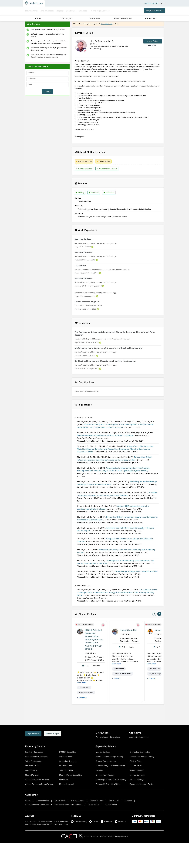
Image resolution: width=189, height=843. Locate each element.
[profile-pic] (80, 632)
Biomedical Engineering (140, 752)
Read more (81, 682)
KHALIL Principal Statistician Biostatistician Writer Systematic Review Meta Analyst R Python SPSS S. (94, 640)
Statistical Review (32, 765)
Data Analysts (66, 18)
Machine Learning (86, 692)
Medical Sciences (137, 775)
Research (94, 192)
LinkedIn (120, 821)
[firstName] (47, 73)
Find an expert (47, 10)
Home (27, 801)
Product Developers (123, 18)
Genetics (99, 770)
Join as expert (151, 3)
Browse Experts (77, 801)
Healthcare (63, 779)
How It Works (31, 10)
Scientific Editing (66, 770)
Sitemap (128, 801)
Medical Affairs (136, 765)
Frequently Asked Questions (108, 737)
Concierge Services (100, 10)
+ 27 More (151, 678)
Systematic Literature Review (142, 784)
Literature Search (66, 765)
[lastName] (47, 78)
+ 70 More (116, 678)
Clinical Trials (84, 687)
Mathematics (119, 669)
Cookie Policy (111, 805)
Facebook (107, 821)
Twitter (93, 821)
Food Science (31, 770)
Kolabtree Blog (79, 821)
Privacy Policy (93, 805)
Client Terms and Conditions (37, 805)
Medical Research (66, 784)
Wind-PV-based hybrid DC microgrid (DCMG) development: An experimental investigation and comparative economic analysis (115, 426)
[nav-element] (154, 614)
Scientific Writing (66, 756)
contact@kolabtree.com (139, 737)
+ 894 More (82, 697)
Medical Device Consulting (70, 775)
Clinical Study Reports (105, 775)
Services (84, 10)
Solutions (71, 10)
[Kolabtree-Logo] (34, 3)
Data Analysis (104, 161)
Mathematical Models (108, 168)
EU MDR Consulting (67, 752)
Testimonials (114, 801)
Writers (38, 18)
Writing (80, 192)
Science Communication (106, 761)
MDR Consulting (137, 770)
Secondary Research (68, 761)
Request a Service (154, 10)
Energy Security (84, 161)
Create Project (152, 41)
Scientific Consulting (34, 761)
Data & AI (109, 192)
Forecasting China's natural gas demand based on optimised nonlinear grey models (114, 458)
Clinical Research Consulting (37, 779)
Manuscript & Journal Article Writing (111, 779)
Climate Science (84, 168)
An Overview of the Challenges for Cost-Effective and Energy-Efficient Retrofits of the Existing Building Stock (117, 592)
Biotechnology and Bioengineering (110, 765)
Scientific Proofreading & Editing (109, 756)
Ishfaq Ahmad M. (128, 630)
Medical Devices (103, 752)
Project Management (157, 674)
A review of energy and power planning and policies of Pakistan (117, 494)
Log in (162, 3)
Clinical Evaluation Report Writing (39, 784)
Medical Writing (31, 775)
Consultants (94, 18)
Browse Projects (96, 801)
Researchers (151, 18)
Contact (47, 91)
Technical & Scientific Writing (108, 784)
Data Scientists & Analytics (36, 756)
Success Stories (42, 801)
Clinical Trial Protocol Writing (142, 756)
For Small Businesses (34, 752)
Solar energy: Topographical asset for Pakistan (136, 571)
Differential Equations (122, 674)
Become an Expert (68, 734)
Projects (60, 10)
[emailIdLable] (47, 84)
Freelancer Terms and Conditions (68, 805)
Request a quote (106, 24)
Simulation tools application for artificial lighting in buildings (105, 435)
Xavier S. (159, 630)
